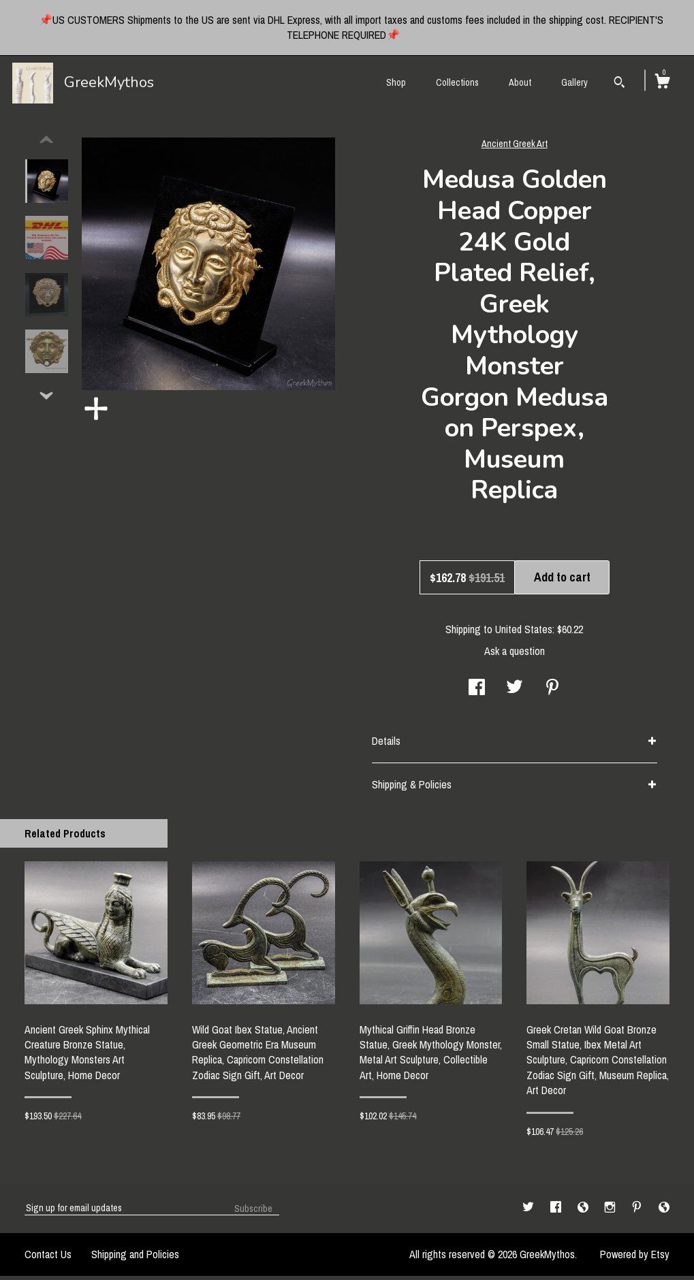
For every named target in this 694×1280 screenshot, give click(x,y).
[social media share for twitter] (514, 692)
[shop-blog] (584, 1211)
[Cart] (661, 83)
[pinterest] (638, 1211)
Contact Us (48, 1258)
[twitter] (529, 1211)
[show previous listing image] (46, 144)
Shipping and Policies (135, 1258)
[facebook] (557, 1211)
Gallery (574, 82)
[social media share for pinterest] (552, 692)
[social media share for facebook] (477, 692)
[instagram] (611, 1211)
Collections (457, 82)
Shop (396, 82)
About (520, 82)
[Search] (619, 83)
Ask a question (514, 654)
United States (523, 633)
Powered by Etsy (634, 1258)
